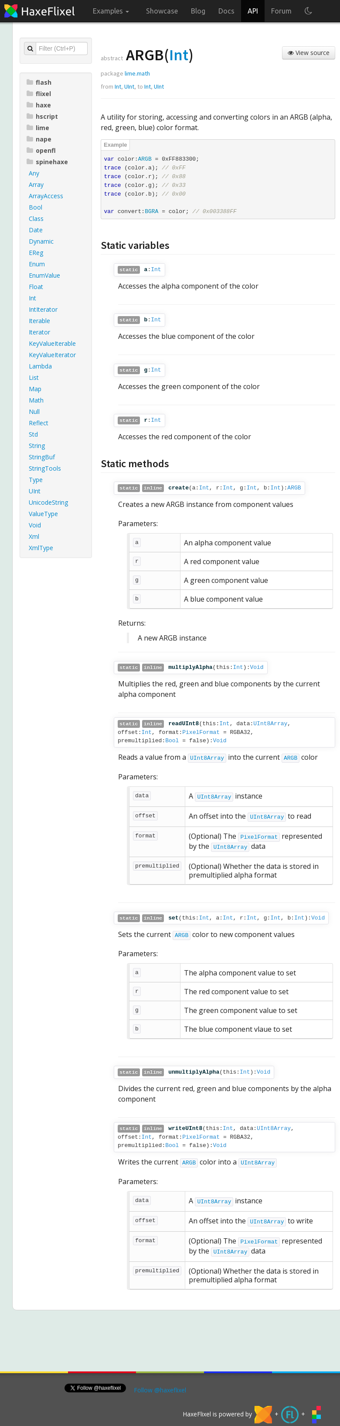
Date (36, 230)
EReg (36, 252)
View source (309, 52)
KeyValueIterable (52, 343)
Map (35, 389)
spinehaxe (47, 162)
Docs (226, 11)
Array (36, 184)
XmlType (41, 548)
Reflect (38, 423)
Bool (35, 207)
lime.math (137, 73)
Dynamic (41, 241)
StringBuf (42, 457)
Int (32, 298)
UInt (35, 491)
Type (36, 479)
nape (39, 139)
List (34, 377)
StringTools (45, 468)
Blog (198, 11)
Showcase (162, 11)
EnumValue (44, 275)
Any (34, 173)
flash (39, 82)
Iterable (39, 321)
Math (36, 400)
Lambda (40, 366)
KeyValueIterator (52, 355)
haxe (39, 105)
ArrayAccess (46, 196)
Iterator (39, 332)
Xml (34, 536)
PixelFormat (201, 732)
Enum (37, 264)
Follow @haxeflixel (160, 1390)
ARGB (294, 488)
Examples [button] (111, 11)
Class (36, 218)
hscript (42, 116)
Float (36, 286)
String (37, 445)
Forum (281, 11)
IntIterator (43, 309)
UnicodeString (48, 502)
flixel (39, 94)
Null (34, 411)
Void (35, 525)
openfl (41, 150)
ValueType (43, 514)
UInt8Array (270, 723)
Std (33, 434)
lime (38, 128)
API (253, 11)
